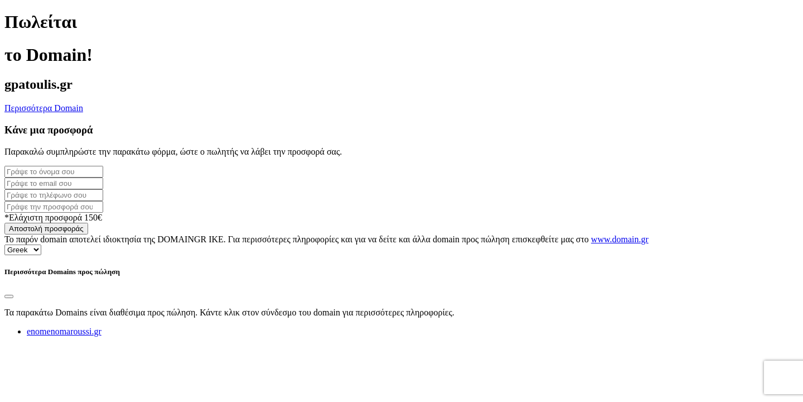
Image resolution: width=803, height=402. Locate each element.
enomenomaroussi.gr (64, 331)
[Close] (8, 296)
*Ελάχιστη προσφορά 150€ (53, 217)
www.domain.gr (620, 239)
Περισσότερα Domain (43, 108)
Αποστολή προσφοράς (46, 228)
